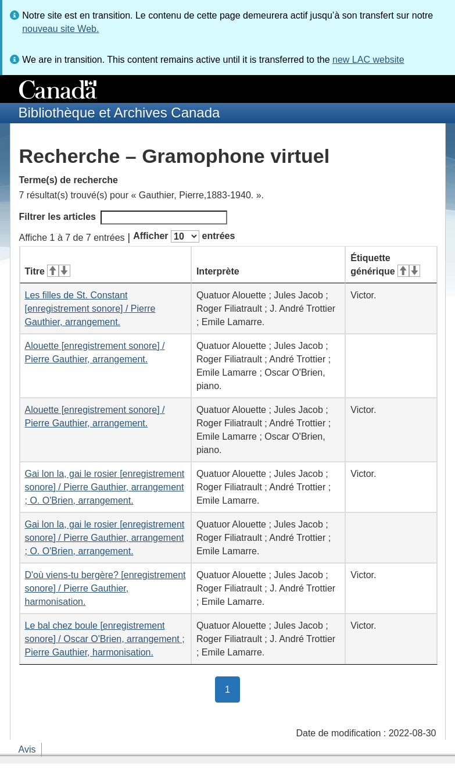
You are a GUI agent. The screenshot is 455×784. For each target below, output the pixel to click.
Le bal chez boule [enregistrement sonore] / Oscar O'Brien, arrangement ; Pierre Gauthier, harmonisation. (105, 639)
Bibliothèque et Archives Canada (119, 112)
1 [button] (232, 688)
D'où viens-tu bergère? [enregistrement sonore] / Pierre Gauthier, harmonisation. (105, 588)
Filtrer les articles (123, 217)
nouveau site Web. (60, 29)
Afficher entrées (184, 236)
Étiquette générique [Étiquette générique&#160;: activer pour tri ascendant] (385, 264)
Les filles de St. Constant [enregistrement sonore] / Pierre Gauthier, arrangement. (90, 308)
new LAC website (368, 60)
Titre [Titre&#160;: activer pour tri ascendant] (47, 271)
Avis (27, 749)
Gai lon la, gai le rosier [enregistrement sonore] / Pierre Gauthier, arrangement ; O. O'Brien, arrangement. (105, 487)
